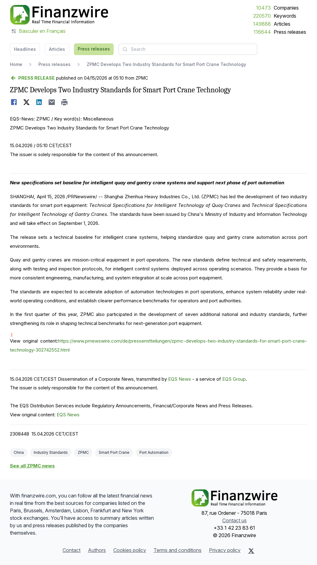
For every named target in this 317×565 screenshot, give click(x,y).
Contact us (234, 520)
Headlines (25, 49)
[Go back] (32, 78)
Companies (286, 8)
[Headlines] (59, 15)
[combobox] (188, 49)
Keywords (285, 16)
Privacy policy (225, 550)
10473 (263, 8)
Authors (97, 550)
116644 (262, 32)
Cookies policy (129, 550)
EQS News (179, 379)
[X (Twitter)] (251, 550)
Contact (71, 550)
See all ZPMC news (32, 466)
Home (16, 64)
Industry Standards (51, 452)
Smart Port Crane (114, 452)
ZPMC (83, 452)
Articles (282, 24)
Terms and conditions (178, 550)
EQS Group (234, 379)
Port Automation (153, 452)
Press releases (290, 32)
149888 (262, 24)
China (19, 452)
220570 (262, 16)
